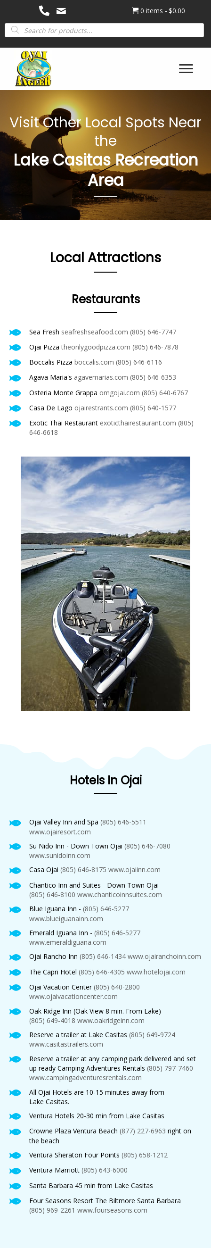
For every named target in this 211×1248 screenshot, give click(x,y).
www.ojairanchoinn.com (164, 956)
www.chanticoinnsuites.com (119, 894)
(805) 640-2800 (117, 986)
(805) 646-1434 (103, 956)
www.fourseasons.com (112, 1210)
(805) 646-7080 (147, 845)
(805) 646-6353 (153, 377)
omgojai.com (119, 392)
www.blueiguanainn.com (66, 918)
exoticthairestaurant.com (138, 422)
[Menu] (186, 69)
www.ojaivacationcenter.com (73, 996)
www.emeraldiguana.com (67, 942)
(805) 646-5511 (123, 821)
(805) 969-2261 (52, 1210)
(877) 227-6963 (143, 1130)
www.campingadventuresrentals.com (85, 1077)
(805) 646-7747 (153, 331)
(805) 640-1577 (153, 407)
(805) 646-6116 (139, 362)
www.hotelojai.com (156, 971)
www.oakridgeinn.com (111, 1020)
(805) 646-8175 (83, 869)
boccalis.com (94, 362)
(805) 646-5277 (106, 908)
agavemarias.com (101, 377)
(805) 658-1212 (145, 1154)
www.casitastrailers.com (66, 1044)
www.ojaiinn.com (134, 869)
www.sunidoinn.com (59, 855)
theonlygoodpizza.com (95, 346)
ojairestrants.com (101, 407)
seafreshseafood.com (94, 331)
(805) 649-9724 (152, 1034)
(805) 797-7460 (170, 1068)
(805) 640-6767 (165, 392)
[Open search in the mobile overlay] (104, 29)
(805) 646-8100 (52, 894)
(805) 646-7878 (155, 346)
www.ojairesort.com (60, 831)
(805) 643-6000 (104, 1169)
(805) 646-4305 (102, 971)
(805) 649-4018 (52, 1020)
